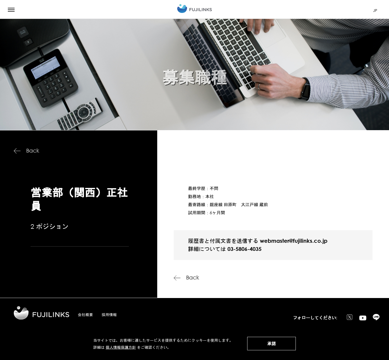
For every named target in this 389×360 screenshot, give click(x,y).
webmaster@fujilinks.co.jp (293, 241)
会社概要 (85, 314)
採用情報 (109, 314)
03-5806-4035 (244, 249)
